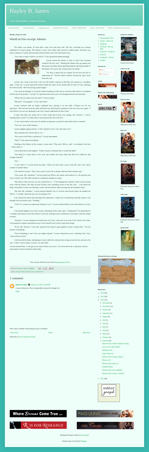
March (104, 334)
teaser (32, 272)
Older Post (86, 333)
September (106, 313)
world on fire (39, 272)
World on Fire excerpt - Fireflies (113, 373)
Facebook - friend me (107, 52)
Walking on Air (107, 350)
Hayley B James (21, 285)
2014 (102, 293)
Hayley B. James (29, 11)
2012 (102, 300)
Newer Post (14, 333)
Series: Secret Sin (97, 28)
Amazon (103, 54)
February (105, 337)
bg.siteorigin (84, 435)
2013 (102, 296)
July (104, 320)
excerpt (18, 272)
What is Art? (106, 360)
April (104, 330)
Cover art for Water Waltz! (111, 347)
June (104, 323)
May (104, 327)
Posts (102, 70)
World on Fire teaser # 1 (110, 363)
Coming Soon (43, 28)
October (105, 310)
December (106, 303)
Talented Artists (107, 367)
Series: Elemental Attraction (119, 28)
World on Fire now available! (112, 370)
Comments (104, 74)
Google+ (103, 60)
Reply (18, 291)
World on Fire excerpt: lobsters (112, 357)
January (105, 341)
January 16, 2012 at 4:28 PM (40, 285)
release (28, 272)
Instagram (103, 44)
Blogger (83, 441)
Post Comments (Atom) (27, 337)
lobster (23, 272)
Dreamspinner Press (62, 262)
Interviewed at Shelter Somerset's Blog (115, 344)
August (105, 317)
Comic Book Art (107, 353)
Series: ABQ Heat (79, 28)
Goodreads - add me (107, 57)
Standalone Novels (60, 28)
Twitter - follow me (106, 41)
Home (50, 333)
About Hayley (13, 28)
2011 (102, 379)
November (106, 306)
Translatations (28, 28)
